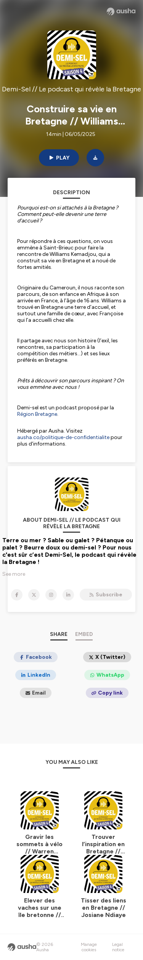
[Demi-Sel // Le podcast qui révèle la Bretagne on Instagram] (51, 595)
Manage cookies (89, 947)
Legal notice (118, 947)
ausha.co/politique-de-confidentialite (63, 437)
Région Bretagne (37, 414)
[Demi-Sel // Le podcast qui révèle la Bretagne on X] (34, 595)
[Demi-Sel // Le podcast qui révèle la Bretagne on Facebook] (16, 595)
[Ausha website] (121, 11)
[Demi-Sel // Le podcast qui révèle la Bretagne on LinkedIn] (68, 595)
